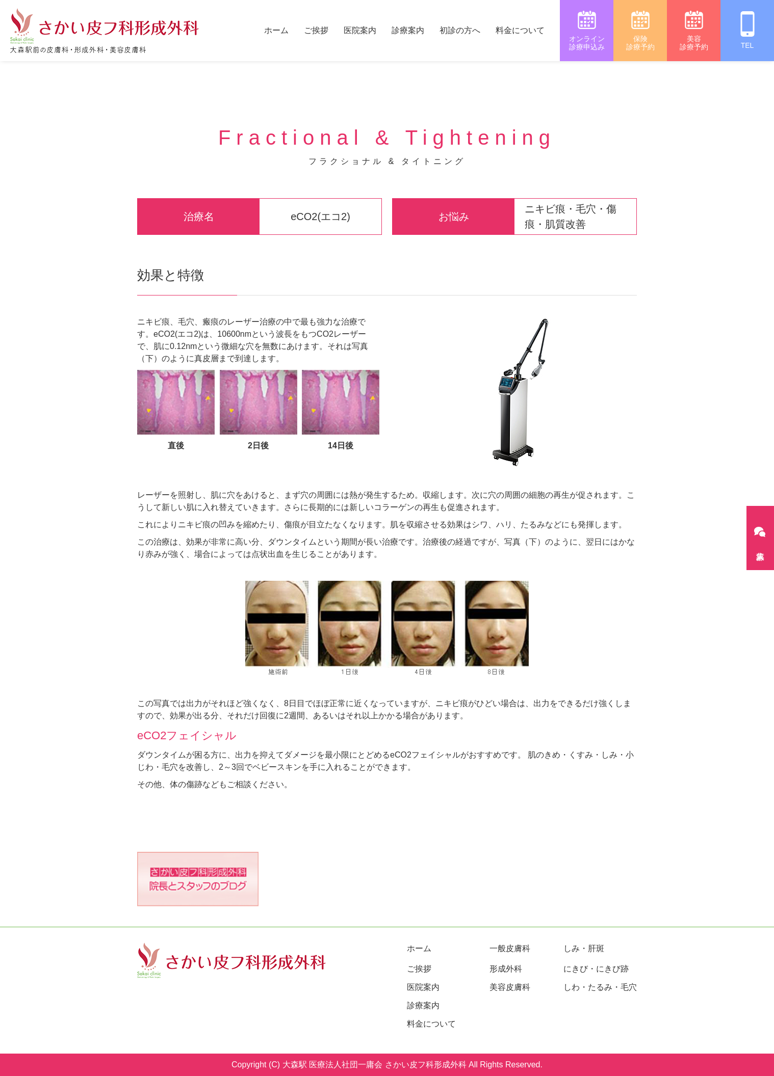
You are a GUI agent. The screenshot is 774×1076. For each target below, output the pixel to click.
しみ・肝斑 (583, 948)
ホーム (276, 30)
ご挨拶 (316, 30)
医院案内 (360, 30)
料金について (520, 30)
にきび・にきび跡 (596, 968)
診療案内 (408, 30)
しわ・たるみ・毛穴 (600, 987)
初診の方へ (460, 30)
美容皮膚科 (509, 987)
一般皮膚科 (509, 948)
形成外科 (505, 968)
